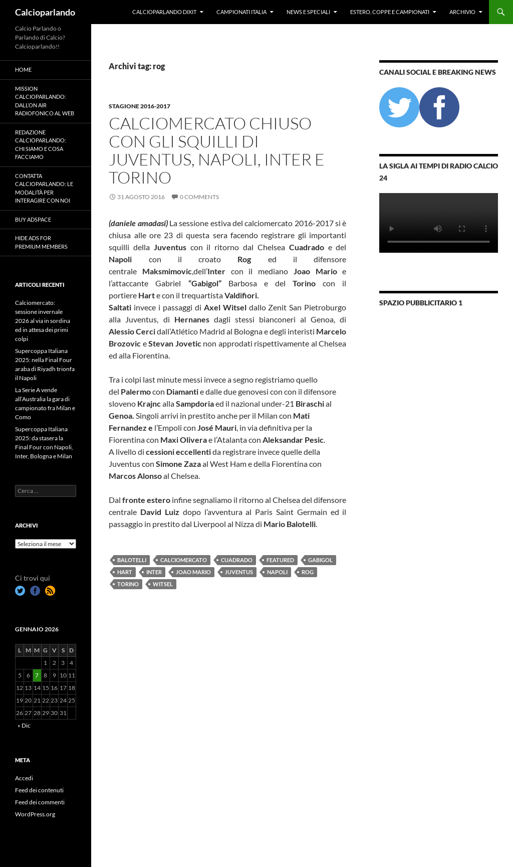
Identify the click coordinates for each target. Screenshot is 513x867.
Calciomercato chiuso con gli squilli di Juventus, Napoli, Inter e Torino (217, 150)
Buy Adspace (33, 219)
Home (23, 69)
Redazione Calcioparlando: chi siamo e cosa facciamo (40, 144)
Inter (154, 572)
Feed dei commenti (40, 802)
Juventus (239, 572)
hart (124, 572)
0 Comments (199, 197)
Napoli (277, 572)
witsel (163, 584)
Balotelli (131, 560)
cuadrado (236, 560)
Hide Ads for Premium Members (41, 242)
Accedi (24, 778)
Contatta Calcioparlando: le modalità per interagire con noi (44, 188)
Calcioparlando (45, 12)
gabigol (320, 560)
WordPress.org (35, 814)
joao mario (193, 572)
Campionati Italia (241, 12)
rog (308, 572)
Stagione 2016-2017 (139, 106)
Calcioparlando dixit (164, 12)
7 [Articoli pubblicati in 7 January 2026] (37, 675)
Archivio (462, 12)
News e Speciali (308, 12)
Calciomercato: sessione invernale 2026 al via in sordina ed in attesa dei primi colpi (42, 320)
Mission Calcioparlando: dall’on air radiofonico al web (44, 101)
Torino (128, 584)
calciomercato (183, 560)
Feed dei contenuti (39, 790)
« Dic (24, 725)
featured (280, 560)
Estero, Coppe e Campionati (389, 12)
